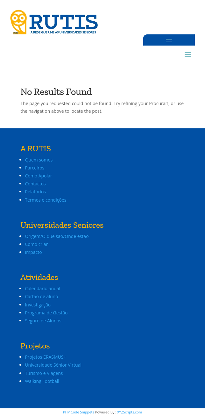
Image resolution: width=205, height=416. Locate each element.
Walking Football (42, 381)
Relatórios (35, 192)
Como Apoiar (38, 176)
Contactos (35, 184)
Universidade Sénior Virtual (53, 365)
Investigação (38, 305)
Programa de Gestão (46, 313)
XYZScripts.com (129, 412)
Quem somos (39, 160)
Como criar (36, 244)
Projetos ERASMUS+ (46, 357)
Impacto (33, 252)
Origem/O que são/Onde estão (56, 236)
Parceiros (34, 168)
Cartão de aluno (41, 296)
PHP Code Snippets (78, 412)
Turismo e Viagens (44, 373)
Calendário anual (42, 288)
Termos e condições (45, 200)
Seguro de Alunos (43, 321)
